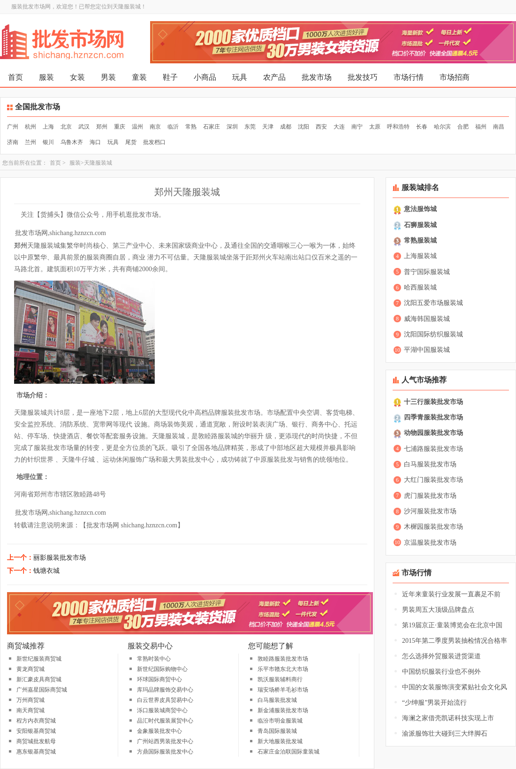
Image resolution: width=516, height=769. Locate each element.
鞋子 (170, 77)
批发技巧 (363, 77)
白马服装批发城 (277, 700)
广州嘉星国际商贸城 (41, 689)
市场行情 (409, 77)
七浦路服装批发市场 (433, 448)
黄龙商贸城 (30, 669)
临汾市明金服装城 (280, 720)
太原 (374, 126)
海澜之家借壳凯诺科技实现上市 (448, 718)
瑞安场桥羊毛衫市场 (283, 689)
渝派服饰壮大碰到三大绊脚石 (444, 733)
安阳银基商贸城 (36, 731)
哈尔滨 (442, 126)
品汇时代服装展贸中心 (165, 720)
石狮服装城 (420, 224)
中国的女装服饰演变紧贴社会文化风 (454, 687)
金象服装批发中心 (159, 731)
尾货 (131, 142)
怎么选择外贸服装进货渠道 (441, 656)
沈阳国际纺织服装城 (433, 334)
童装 (139, 77)
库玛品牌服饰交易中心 (165, 689)
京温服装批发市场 (430, 542)
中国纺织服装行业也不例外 (441, 671)
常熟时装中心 (154, 658)
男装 (108, 77)
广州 (12, 126)
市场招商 (455, 77)
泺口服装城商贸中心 (162, 710)
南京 (155, 126)
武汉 (84, 126)
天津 (267, 126)
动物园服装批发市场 (433, 432)
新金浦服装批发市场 (283, 710)
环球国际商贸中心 (159, 679)
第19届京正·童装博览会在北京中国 (452, 625)
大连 (339, 126)
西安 (321, 126)
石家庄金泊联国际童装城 (288, 751)
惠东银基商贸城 (36, 751)
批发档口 (154, 142)
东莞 (250, 126)
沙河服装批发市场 (430, 511)
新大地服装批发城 (280, 741)
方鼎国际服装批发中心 (165, 751)
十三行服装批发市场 (433, 401)
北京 (66, 126)
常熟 (191, 126)
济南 (12, 142)
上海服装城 (420, 255)
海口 (95, 142)
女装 (77, 77)
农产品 (274, 77)
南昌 (498, 126)
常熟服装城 (420, 240)
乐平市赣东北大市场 (283, 669)
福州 (480, 126)
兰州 (30, 142)
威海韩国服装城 (427, 318)
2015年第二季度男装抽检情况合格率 (454, 640)
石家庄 (211, 126)
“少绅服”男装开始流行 (434, 702)
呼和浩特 (398, 126)
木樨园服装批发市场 (433, 526)
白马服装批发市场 (430, 464)
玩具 (239, 77)
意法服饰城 (420, 209)
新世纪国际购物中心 (162, 669)
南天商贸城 (30, 710)
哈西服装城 (420, 287)
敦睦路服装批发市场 (283, 658)
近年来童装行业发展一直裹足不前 (451, 594)
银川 (48, 142)
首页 (15, 77)
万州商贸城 (30, 700)
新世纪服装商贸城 (38, 658)
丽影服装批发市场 (59, 557)
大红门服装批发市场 (433, 479)
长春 (421, 126)
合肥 (463, 126)
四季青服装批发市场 (433, 417)
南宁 (357, 126)
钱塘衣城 (46, 570)
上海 (48, 126)
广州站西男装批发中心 (165, 741)
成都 (285, 126)
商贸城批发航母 (36, 741)
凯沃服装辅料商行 (280, 679)
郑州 (101, 126)
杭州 (30, 126)
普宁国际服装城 (427, 271)
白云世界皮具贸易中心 (165, 700)
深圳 (232, 126)
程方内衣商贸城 (36, 720)
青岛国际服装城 (277, 731)
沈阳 (303, 126)
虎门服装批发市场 (430, 495)
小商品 (205, 77)
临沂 (173, 126)
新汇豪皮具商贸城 (38, 679)
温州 (137, 126)
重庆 (119, 126)
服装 (46, 77)
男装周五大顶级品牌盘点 (438, 609)
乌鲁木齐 (72, 142)
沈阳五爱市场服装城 (433, 302)
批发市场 (317, 77)
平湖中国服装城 (427, 349)
